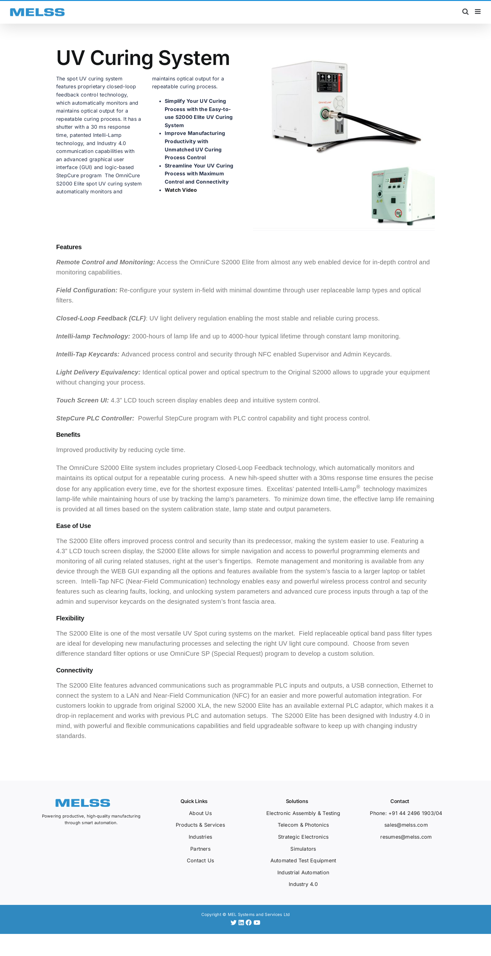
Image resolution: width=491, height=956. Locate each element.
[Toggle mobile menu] (478, 11)
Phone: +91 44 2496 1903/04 (406, 813)
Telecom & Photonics (303, 825)
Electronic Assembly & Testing (303, 813)
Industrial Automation (303, 872)
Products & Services (200, 825)
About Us (200, 813)
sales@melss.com (406, 825)
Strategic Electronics (303, 837)
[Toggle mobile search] (465, 11)
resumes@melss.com (406, 837)
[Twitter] (235, 922)
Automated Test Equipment (303, 860)
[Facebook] (249, 922)
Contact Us (200, 860)
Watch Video (181, 190)
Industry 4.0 (303, 884)
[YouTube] (256, 922)
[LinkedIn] (242, 922)
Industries (200, 837)
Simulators (303, 849)
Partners (200, 849)
